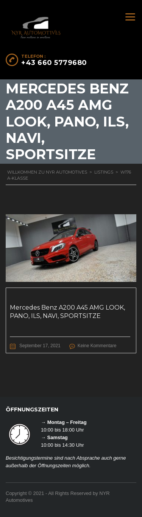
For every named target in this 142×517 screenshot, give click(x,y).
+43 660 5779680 (54, 62)
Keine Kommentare (97, 345)
